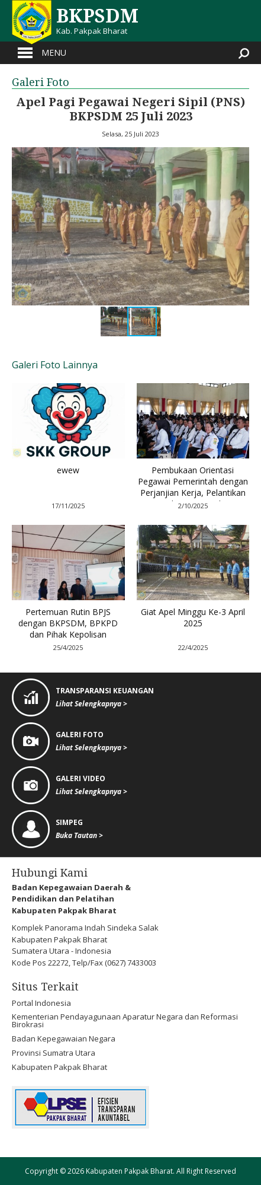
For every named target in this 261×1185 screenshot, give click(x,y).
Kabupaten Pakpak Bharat (59, 1067)
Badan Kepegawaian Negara (63, 1038)
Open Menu (25, 53)
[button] (22, 226)
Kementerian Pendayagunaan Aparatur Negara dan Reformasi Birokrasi (125, 1020)
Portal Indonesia (41, 1003)
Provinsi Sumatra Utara (53, 1052)
